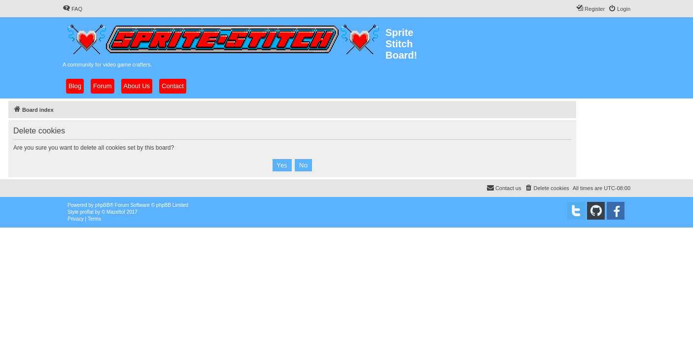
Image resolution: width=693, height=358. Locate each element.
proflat (87, 212)
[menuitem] (72, 9)
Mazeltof (115, 212)
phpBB (102, 205)
